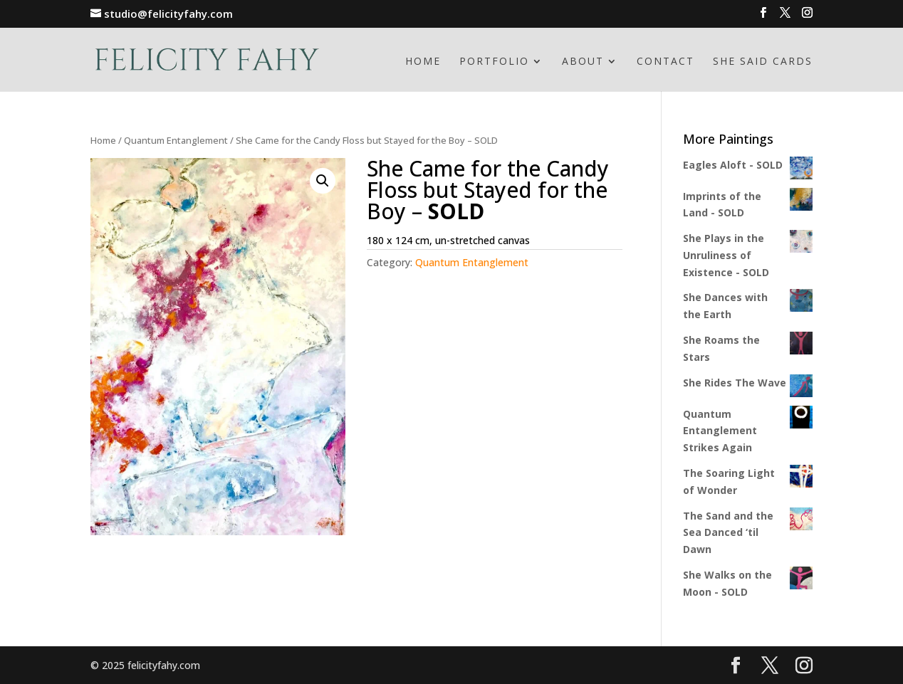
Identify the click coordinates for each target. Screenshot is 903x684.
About (583, 62)
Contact (665, 62)
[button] (322, 181)
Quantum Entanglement (176, 140)
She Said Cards (763, 62)
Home (423, 62)
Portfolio (494, 62)
